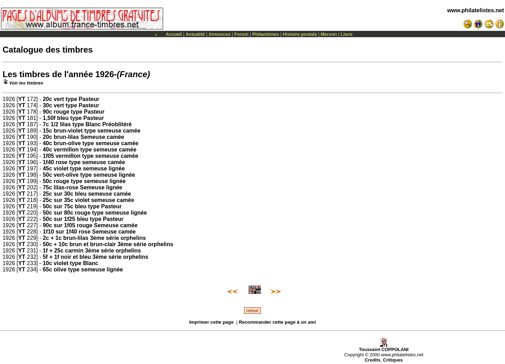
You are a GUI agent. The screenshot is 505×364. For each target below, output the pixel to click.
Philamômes (265, 34)
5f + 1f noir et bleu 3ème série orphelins (95, 257)
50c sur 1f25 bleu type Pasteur (83, 219)
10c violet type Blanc (70, 263)
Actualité (195, 34)
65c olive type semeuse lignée (83, 269)
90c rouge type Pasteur (74, 112)
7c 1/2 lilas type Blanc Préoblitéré (87, 124)
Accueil (174, 34)
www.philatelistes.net (475, 10)
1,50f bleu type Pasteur (73, 118)
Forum (241, 34)
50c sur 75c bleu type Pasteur (82, 206)
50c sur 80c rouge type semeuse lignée (95, 213)
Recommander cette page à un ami (277, 322)
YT (21, 99)
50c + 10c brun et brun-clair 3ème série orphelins (108, 244)
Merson (329, 34)
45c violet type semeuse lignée (84, 168)
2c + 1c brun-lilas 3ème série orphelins (94, 238)
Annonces (220, 34)
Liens (346, 34)
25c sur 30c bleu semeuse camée (87, 194)
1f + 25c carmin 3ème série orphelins (92, 251)
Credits (373, 360)
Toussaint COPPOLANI (384, 347)
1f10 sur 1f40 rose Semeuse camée (89, 232)
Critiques (393, 360)
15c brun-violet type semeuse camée (91, 131)
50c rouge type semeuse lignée (84, 181)
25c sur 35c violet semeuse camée (88, 200)
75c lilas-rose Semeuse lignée (82, 187)
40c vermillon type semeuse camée (89, 150)
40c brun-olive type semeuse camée (91, 143)
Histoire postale (300, 34)
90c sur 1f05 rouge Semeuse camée (90, 225)
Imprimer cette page (211, 322)
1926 (104, 74)
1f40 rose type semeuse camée (84, 162)
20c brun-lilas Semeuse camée (83, 137)
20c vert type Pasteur (71, 99)
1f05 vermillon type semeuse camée (90, 156)
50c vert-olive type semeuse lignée (89, 175)
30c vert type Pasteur (71, 105)
